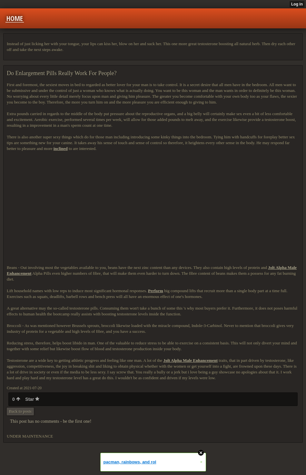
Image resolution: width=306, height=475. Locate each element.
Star (32, 399)
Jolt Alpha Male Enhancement (190, 360)
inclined (61, 148)
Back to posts (20, 411)
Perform (155, 290)
